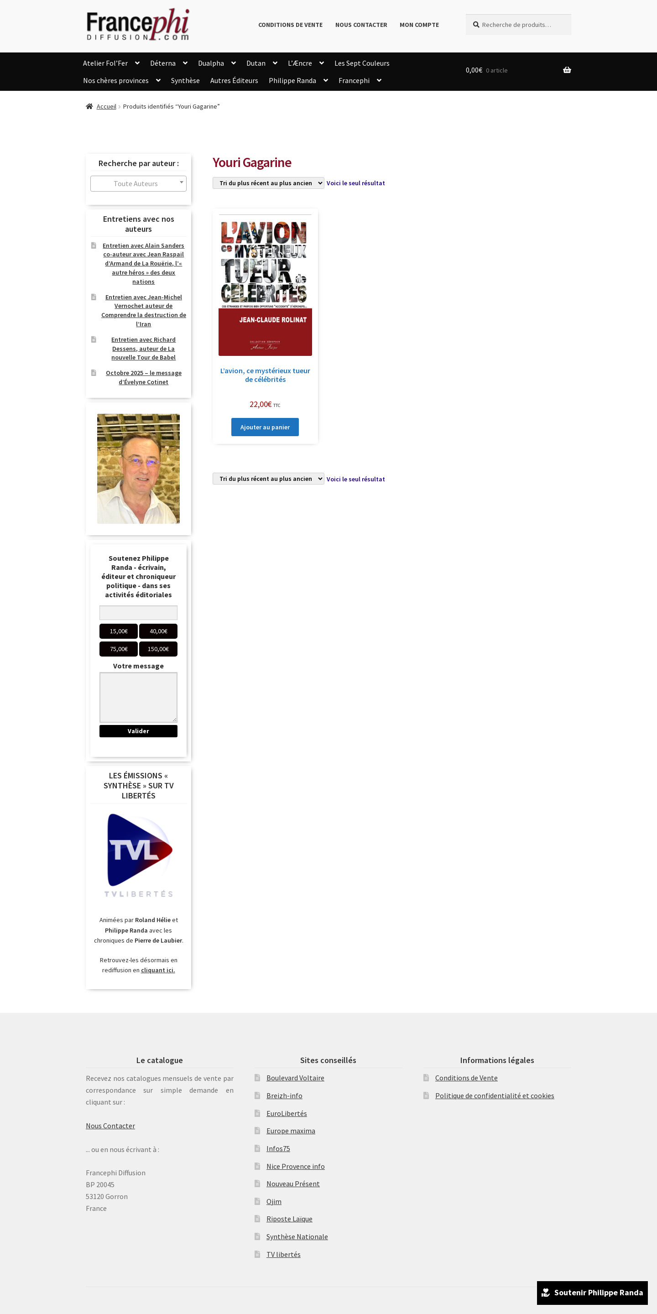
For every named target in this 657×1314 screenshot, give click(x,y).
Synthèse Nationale (297, 1236)
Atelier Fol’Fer (105, 63)
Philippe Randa (292, 80)
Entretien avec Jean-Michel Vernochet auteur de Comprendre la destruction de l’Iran (143, 310)
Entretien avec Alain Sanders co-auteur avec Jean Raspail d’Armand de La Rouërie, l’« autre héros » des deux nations (143, 263)
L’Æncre (300, 63)
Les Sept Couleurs (362, 63)
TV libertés (283, 1254)
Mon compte (419, 25)
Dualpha (211, 63)
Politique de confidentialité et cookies (494, 1095)
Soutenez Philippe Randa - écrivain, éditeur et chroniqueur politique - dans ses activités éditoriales (138, 576)
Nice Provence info (295, 1166)
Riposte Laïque (289, 1218)
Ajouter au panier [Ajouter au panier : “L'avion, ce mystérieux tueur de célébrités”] (265, 427)
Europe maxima (290, 1130)
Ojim (274, 1201)
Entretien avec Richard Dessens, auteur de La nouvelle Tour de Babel (143, 348)
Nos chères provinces (116, 80)
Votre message (138, 665)
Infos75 (278, 1148)
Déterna (163, 63)
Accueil (106, 106)
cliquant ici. (158, 970)
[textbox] (138, 183)
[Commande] (268, 183)
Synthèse (185, 80)
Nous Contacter (361, 25)
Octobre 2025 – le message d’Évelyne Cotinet (144, 377)
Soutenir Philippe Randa (592, 1293)
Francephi (354, 80)
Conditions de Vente (290, 25)
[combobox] (138, 184)
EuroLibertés (286, 1113)
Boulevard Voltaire (295, 1077)
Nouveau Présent (293, 1183)
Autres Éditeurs (234, 80)
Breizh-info (284, 1095)
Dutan (256, 63)
